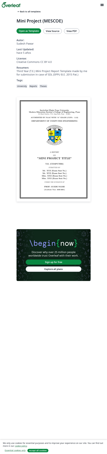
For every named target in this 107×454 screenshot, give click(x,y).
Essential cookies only (15, 450)
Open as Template (29, 31)
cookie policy (21, 446)
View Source (52, 31)
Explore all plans (53, 269)
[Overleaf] (11, 5)
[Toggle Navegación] (102, 5)
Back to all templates (29, 11)
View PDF (71, 31)
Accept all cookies (38, 450)
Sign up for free (53, 262)
